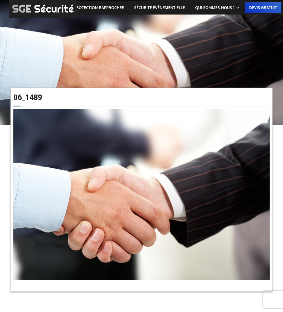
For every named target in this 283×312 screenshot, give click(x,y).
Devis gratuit (263, 7)
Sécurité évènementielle (159, 7)
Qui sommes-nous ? (215, 7)
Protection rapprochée (99, 7)
